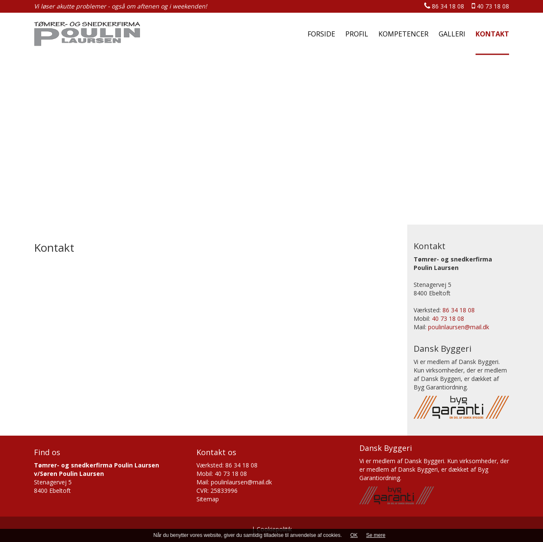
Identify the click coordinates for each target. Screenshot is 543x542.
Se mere (375, 535)
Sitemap (207, 499)
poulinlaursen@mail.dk (458, 327)
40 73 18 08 (490, 6)
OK (354, 535)
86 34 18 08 (444, 6)
